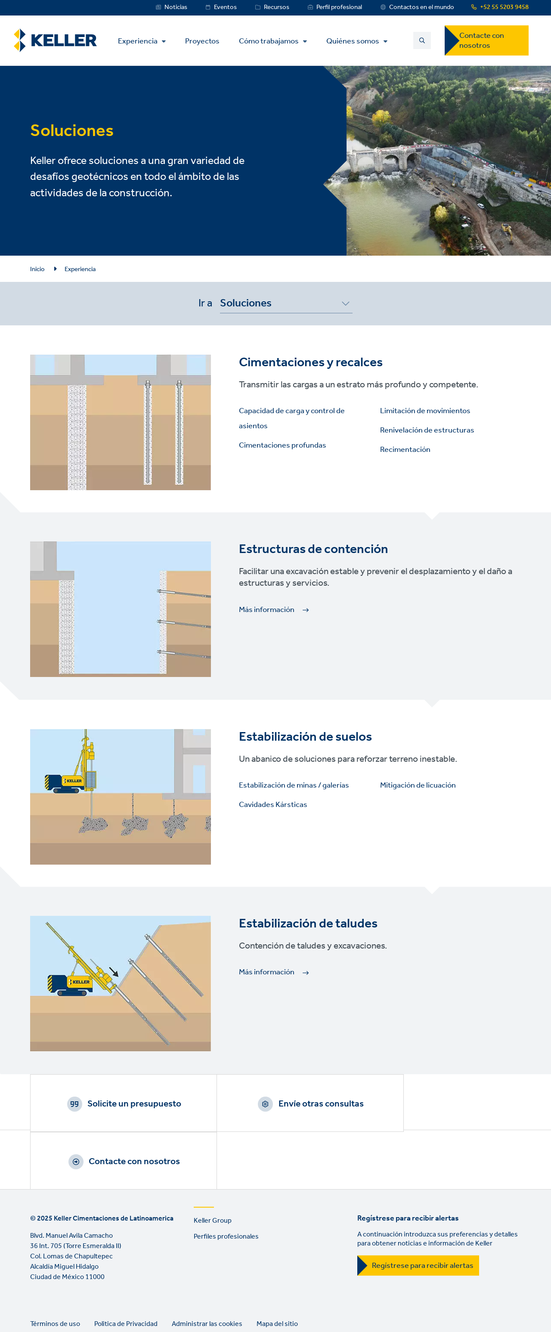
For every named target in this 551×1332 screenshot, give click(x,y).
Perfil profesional (339, 7)
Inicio (37, 269)
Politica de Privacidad (126, 1268)
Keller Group (213, 1165)
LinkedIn (38, 1304)
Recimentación (405, 449)
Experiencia (141, 41)
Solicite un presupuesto (123, 1104)
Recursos (276, 7)
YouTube (63, 1304)
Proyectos (205, 40)
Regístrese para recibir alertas (423, 1210)
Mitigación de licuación (418, 785)
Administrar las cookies (207, 1268)
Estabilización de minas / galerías (294, 785)
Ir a (205, 303)
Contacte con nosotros (481, 40)
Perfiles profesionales (226, 1181)
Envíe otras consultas (286, 1104)
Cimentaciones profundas (282, 445)
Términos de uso (55, 1268)
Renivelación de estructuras (427, 430)
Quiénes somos (355, 41)
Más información (266, 610)
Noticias (175, 7)
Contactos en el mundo (421, 7)
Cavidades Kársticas (273, 804)
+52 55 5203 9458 (504, 7)
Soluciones (246, 305)
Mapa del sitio (277, 1268)
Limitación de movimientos (425, 411)
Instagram (87, 1304)
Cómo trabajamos (272, 41)
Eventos (225, 7)
